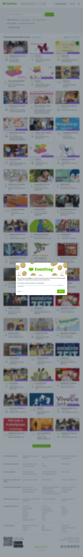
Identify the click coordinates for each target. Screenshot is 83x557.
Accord (61, 291)
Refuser (19, 291)
